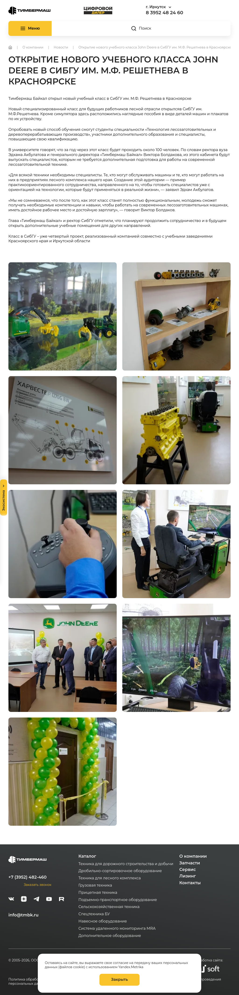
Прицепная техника (97, 892)
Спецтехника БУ (94, 914)
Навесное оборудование (102, 921)
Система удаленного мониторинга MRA (116, 928)
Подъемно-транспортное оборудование (117, 900)
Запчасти (189, 863)
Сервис (187, 869)
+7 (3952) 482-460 (27, 877)
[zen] (24, 899)
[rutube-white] (61, 899)
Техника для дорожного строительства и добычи (125, 864)
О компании (193, 856)
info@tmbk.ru (23, 915)
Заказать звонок (37, 885)
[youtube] (49, 899)
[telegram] (36, 899)
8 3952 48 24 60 (164, 12)
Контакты (190, 882)
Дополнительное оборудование (109, 935)
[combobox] (171, 7)
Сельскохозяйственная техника (109, 907)
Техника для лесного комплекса (109, 878)
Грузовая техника (95, 885)
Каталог (87, 856)
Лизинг (187, 876)
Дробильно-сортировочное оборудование (120, 871)
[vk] (11, 899)
